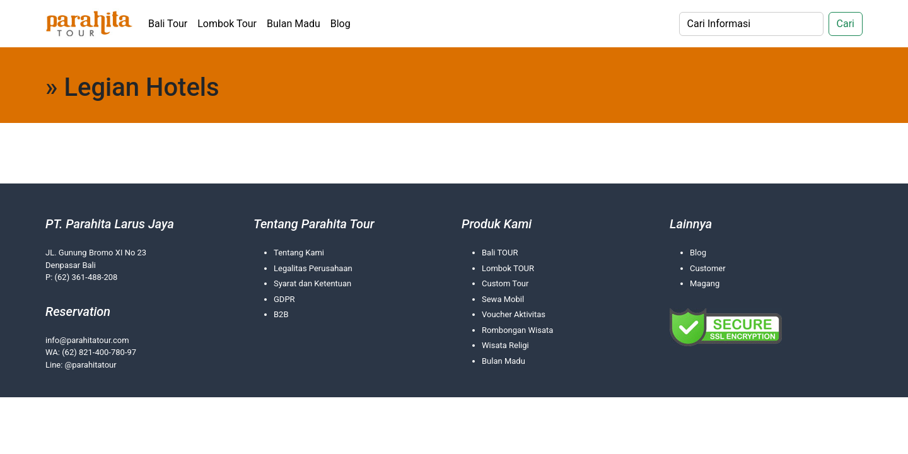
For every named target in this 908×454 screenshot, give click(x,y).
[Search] (751, 24)
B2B (281, 314)
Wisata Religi (505, 345)
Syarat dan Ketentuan (312, 283)
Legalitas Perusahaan (313, 268)
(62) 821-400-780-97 (99, 352)
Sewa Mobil (503, 299)
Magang (704, 283)
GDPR (284, 299)
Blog (340, 24)
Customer (708, 268)
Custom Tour (505, 283)
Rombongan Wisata (517, 330)
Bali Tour (167, 24)
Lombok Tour (227, 24)
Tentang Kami (299, 252)
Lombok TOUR (508, 268)
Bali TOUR (500, 252)
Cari (845, 24)
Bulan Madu (293, 24)
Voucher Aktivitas (513, 314)
